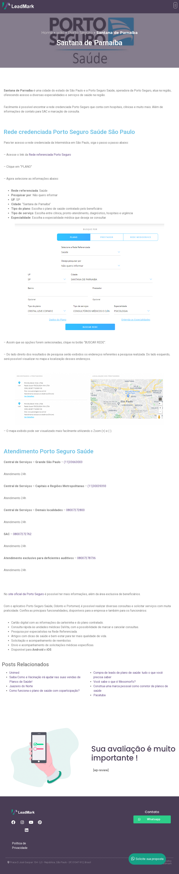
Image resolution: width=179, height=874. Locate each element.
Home (47, 32)
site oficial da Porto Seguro (26, 594)
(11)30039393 (97, 486)
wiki (60, 32)
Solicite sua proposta (147, 859)
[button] (175, 5)
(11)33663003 (73, 462)
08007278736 (86, 558)
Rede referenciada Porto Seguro (50, 154)
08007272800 (75, 510)
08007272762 (22, 534)
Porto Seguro (80, 32)
